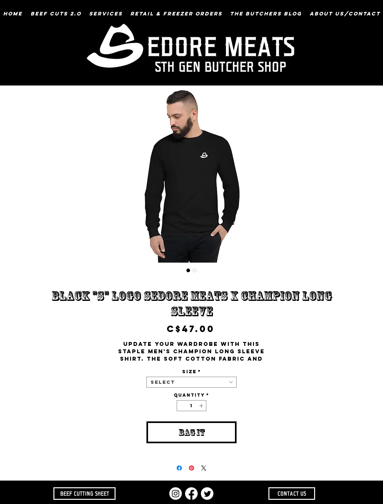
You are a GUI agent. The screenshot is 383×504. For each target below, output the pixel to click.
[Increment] (201, 406)
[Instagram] (175, 493)
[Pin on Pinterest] (191, 468)
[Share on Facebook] (179, 468)
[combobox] (191, 382)
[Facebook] (191, 493)
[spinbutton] (191, 406)
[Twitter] (207, 493)
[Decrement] (181, 406)
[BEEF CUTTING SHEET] (84, 493)
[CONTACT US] (291, 493)
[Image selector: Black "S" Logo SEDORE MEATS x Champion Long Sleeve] (188, 270)
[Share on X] (204, 468)
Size (191, 371)
